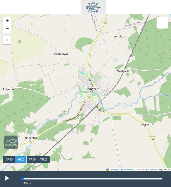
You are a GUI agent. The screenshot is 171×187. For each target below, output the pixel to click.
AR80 (9, 159)
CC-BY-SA (152, 169)
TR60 (32, 159)
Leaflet (111, 169)
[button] (7, 21)
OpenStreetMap (126, 169)
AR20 (20, 159)
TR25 (43, 159)
